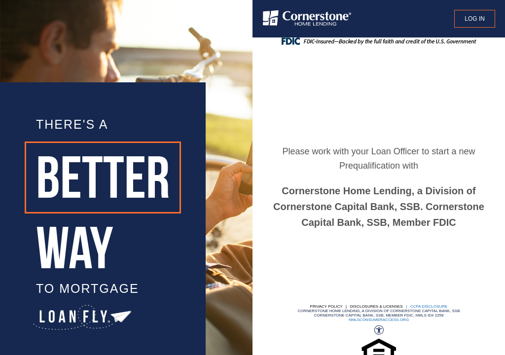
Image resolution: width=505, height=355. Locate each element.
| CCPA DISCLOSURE (426, 306)
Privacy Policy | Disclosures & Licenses (356, 306)
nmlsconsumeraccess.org (379, 320)
